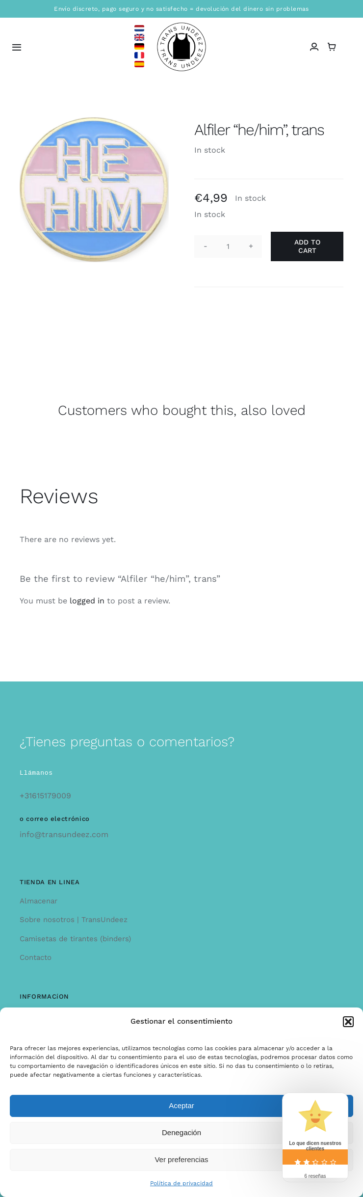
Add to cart (307, 246)
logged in (87, 600)
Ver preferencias (181, 1159)
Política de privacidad (181, 1183)
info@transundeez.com (64, 834)
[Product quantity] (228, 246)
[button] (348, 1022)
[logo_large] (181, 26)
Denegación (181, 1132)
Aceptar (181, 1105)
